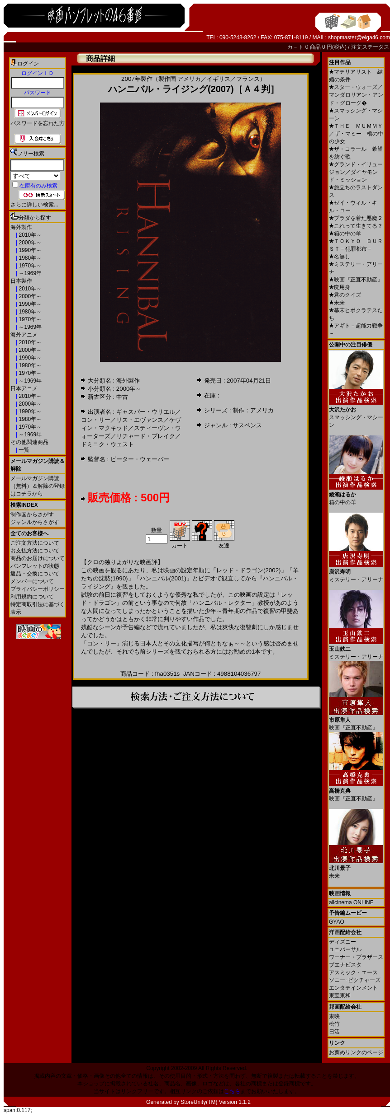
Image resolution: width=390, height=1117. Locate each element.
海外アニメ (24, 335)
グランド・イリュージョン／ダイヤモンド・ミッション (356, 172)
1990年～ (29, 250)
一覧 (23, 450)
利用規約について (32, 597)
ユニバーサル (345, 949)
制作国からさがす (32, 514)
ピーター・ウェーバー (139, 459)
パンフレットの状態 (34, 566)
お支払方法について (34, 550)
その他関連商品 (29, 442)
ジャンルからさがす (34, 522)
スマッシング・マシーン (356, 414)
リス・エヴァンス (139, 419)
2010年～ (29, 235)
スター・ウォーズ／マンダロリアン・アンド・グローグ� (356, 95)
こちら (232, 1091)
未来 (337, 302)
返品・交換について (34, 573)
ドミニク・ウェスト (107, 444)
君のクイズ (345, 295)
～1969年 (29, 273)
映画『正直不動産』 (356, 279)
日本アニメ (24, 388)
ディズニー (342, 942)
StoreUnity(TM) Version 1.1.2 (216, 1102)
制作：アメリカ (253, 410)
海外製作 (21, 227)
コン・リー (95, 419)
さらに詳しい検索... (34, 204)
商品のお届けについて (37, 558)
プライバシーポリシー (37, 589)
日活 (334, 1031)
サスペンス (247, 425)
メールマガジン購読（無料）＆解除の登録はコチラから (37, 486)
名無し (339, 256)
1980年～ (29, 258)
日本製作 (21, 281)
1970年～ (29, 265)
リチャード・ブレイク (145, 436)
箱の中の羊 (345, 233)
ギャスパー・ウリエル (145, 411)
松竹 (334, 1024)
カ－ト (296, 47)
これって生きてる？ (356, 226)
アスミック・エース (353, 972)
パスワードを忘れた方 (37, 123)
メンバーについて (32, 581)
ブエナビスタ (345, 965)
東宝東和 (340, 995)
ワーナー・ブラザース (356, 957)
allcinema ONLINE (351, 902)
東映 (334, 1016)
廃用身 (339, 287)
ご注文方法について (34, 543)
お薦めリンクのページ (356, 1052)
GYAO (336, 922)
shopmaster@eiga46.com (359, 37)
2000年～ (29, 242)
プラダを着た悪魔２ (356, 218)
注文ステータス (370, 47)
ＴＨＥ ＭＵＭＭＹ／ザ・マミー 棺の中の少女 (356, 134)
